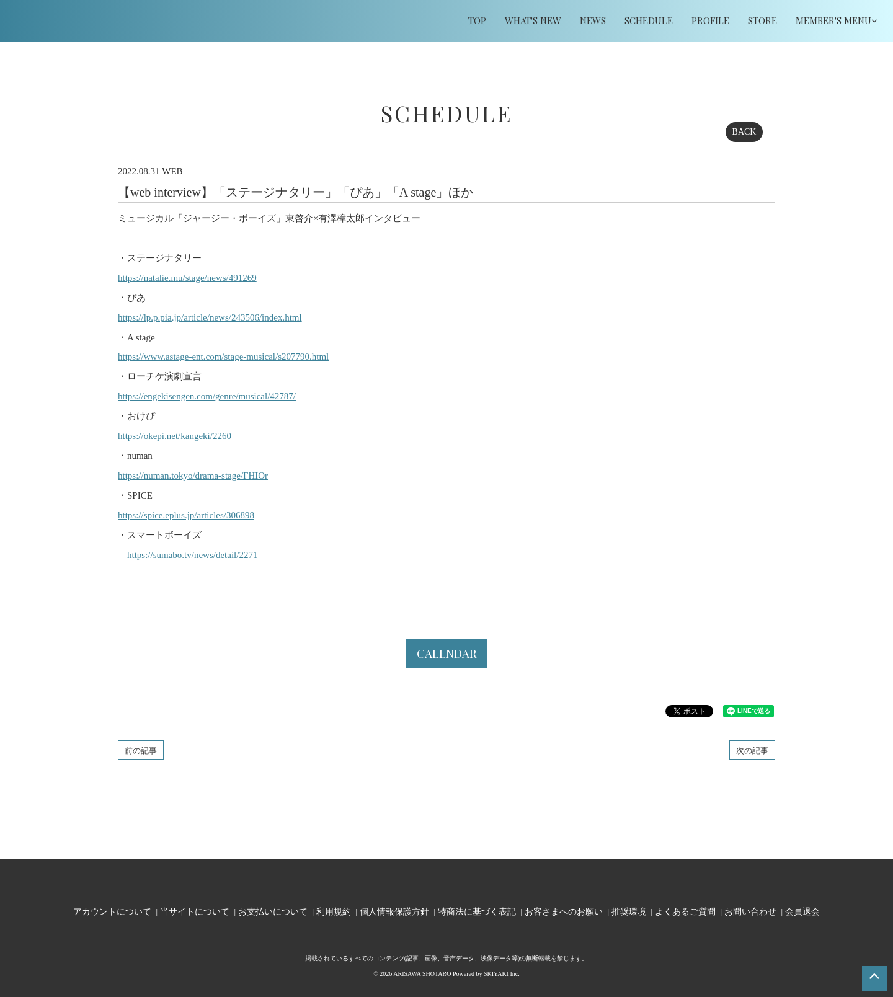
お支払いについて (273, 911)
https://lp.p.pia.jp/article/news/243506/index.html (210, 317)
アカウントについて (112, 911)
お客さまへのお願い (564, 911)
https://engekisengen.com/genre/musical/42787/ (207, 396)
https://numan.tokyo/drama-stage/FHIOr (193, 476)
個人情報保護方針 (394, 911)
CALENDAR (447, 653)
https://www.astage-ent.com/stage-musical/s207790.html (223, 356)
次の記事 (752, 750)
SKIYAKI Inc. (502, 973)
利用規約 (333, 911)
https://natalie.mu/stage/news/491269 (187, 278)
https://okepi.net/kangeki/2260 (174, 436)
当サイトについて (194, 911)
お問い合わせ (750, 911)
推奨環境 (628, 911)
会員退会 (802, 911)
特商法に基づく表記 (477, 911)
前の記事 (141, 750)
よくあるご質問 (685, 911)
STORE (762, 20)
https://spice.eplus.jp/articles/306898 (186, 515)
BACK (744, 131)
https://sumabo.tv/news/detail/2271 (192, 555)
